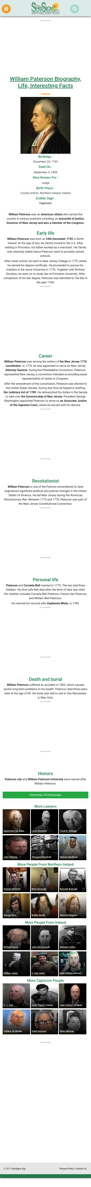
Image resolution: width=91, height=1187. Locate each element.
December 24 (41, 161)
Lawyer (45, 94)
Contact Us (81, 1168)
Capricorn (45, 203)
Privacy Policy (66, 1168)
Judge (45, 183)
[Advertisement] (45, 1129)
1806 (54, 172)
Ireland (66, 193)
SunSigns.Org (18, 1168)
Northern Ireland (50, 193)
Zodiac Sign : (45, 198)
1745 (54, 161)
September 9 (42, 172)
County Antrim (30, 193)
